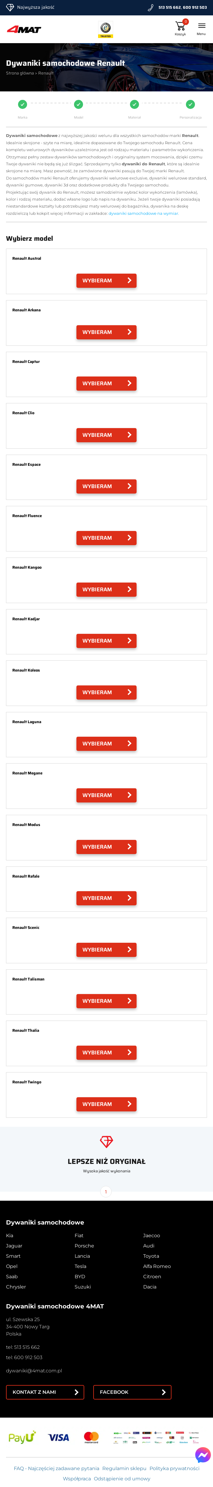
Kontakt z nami (34, 1392)
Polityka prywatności (174, 1468)
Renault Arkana (26, 310)
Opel (11, 1266)
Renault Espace (26, 464)
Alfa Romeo (157, 1266)
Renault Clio (23, 413)
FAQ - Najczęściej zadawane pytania (56, 1468)
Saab (12, 1276)
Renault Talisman (28, 979)
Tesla (80, 1266)
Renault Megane (27, 773)
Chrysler (16, 1287)
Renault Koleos (26, 670)
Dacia (149, 1287)
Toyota (151, 1256)
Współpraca (77, 1479)
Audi (148, 1246)
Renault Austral (26, 258)
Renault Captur (26, 361)
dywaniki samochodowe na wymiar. (144, 213)
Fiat (79, 1235)
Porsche (84, 1246)
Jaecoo (151, 1235)
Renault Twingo (26, 1082)
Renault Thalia (25, 1030)
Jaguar (14, 1246)
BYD (80, 1276)
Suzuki (83, 1287)
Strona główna (20, 73)
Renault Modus (26, 824)
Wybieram (97, 280)
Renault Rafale (25, 876)
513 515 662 (170, 7)
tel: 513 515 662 (23, 1347)
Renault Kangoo (27, 567)
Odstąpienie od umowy (122, 1479)
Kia (9, 1235)
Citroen (152, 1276)
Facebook (114, 1392)
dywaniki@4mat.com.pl (34, 1371)
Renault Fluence (27, 516)
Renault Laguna (26, 722)
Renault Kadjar (26, 619)
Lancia (82, 1256)
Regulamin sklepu (124, 1468)
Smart (13, 1256)
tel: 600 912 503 (24, 1357)
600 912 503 (195, 7)
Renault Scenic (25, 927)
